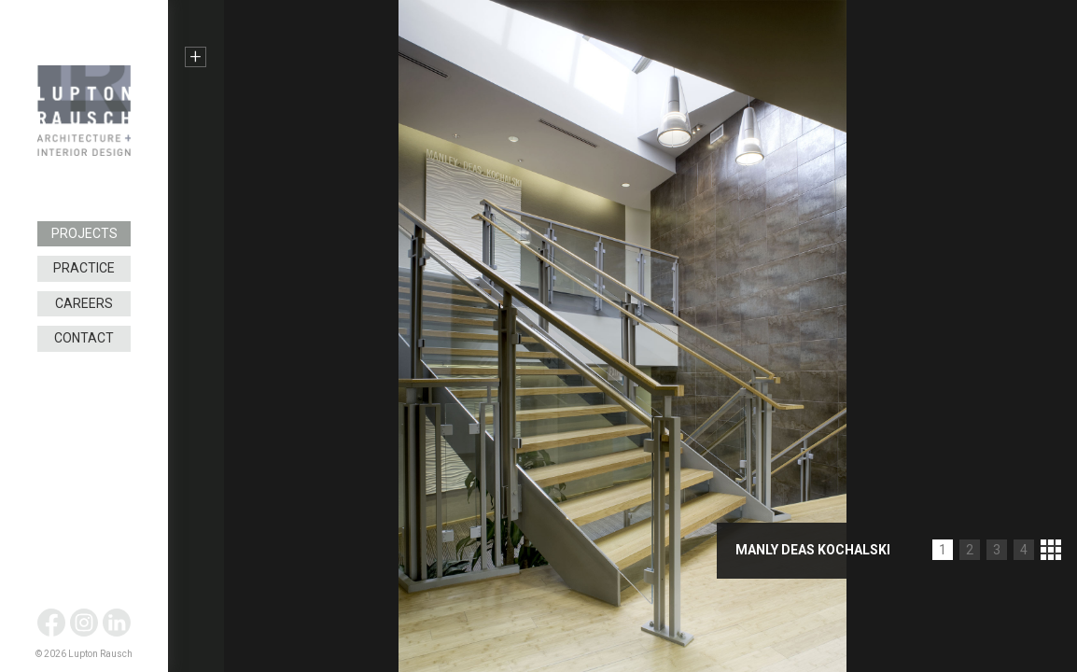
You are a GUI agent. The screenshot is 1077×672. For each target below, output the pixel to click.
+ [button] (195, 57)
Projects (84, 233)
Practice (84, 267)
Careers (84, 303)
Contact (84, 337)
